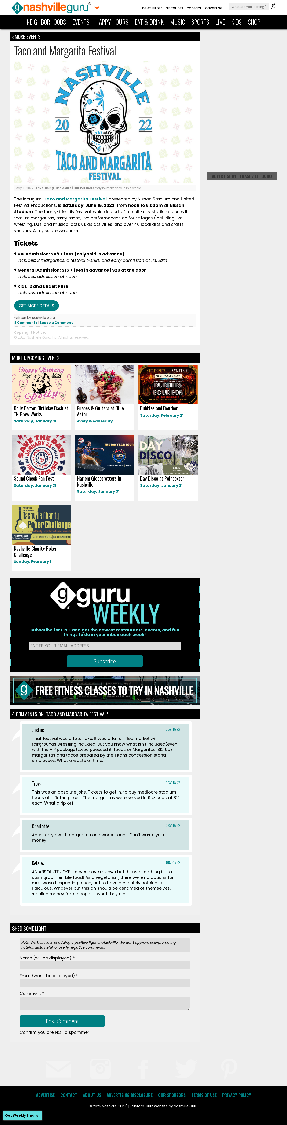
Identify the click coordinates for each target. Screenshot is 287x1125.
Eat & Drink (149, 21)
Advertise (213, 8)
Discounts (174, 8)
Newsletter (152, 8)
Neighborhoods (46, 21)
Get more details (36, 306)
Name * (47, 958)
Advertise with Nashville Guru (242, 176)
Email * (49, 976)
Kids (236, 21)
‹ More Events (26, 36)
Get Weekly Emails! (22, 1115)
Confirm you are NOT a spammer (54, 1032)
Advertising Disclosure (53, 188)
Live (220, 21)
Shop (254, 21)
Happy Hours (111, 21)
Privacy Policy (236, 1095)
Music (177, 21)
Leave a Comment (56, 322)
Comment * (32, 993)
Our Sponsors (172, 1095)
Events (80, 21)
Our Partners (83, 188)
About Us (92, 1095)
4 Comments (25, 322)
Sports (200, 21)
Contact (194, 8)
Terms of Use (204, 1095)
